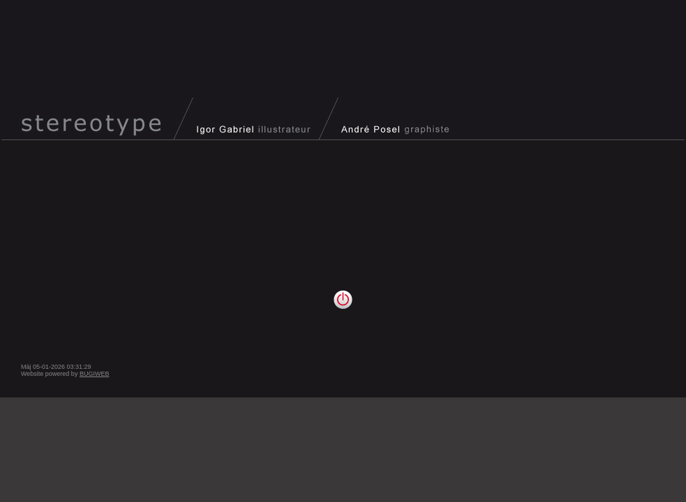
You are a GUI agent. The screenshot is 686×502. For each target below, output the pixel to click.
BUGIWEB (95, 373)
